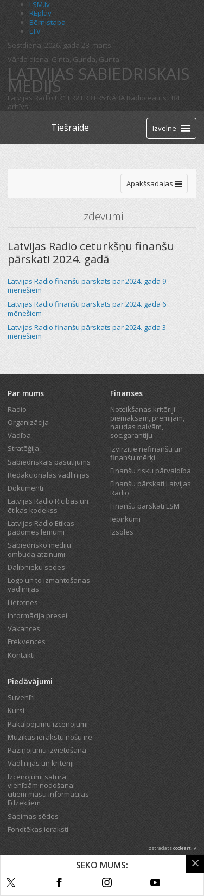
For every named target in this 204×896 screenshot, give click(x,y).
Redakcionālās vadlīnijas (49, 475)
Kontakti (21, 655)
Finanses (126, 393)
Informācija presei (37, 615)
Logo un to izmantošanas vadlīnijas (49, 584)
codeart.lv (184, 847)
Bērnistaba (47, 22)
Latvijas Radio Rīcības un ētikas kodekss (48, 505)
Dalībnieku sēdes (36, 567)
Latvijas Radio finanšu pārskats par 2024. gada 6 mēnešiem (87, 308)
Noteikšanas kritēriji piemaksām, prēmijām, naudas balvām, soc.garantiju (147, 422)
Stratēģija (23, 448)
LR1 (60, 98)
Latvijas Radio (30, 98)
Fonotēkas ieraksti (38, 829)
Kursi (16, 710)
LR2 (73, 98)
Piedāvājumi (30, 681)
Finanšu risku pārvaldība (150, 470)
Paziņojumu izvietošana (47, 750)
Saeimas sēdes (33, 816)
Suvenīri (21, 697)
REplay (40, 13)
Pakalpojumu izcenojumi (48, 724)
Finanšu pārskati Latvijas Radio (150, 488)
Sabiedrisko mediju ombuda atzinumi (39, 549)
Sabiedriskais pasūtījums (49, 462)
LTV (35, 31)
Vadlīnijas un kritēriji (41, 763)
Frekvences (27, 641)
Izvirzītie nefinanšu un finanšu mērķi (146, 453)
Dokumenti (25, 488)
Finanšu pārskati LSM (145, 506)
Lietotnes (23, 602)
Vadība (19, 435)
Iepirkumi (125, 519)
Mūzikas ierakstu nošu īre (50, 737)
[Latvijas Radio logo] (26, 127)
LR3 (86, 98)
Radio (17, 409)
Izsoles (121, 532)
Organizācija (28, 422)
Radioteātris (146, 98)
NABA (116, 98)
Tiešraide (70, 128)
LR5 (99, 98)
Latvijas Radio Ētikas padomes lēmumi (41, 527)
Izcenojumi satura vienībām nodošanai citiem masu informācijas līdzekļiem (48, 790)
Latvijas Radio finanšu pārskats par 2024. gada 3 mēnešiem (87, 331)
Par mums (26, 393)
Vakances (24, 628)
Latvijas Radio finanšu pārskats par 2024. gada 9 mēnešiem (87, 285)
